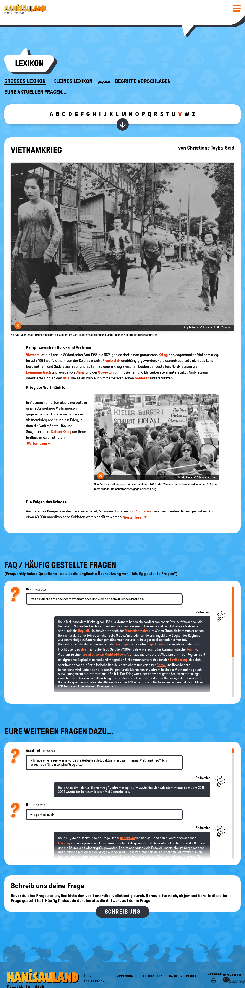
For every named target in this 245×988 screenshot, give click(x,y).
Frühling (64, 843)
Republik (84, 631)
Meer (84, 649)
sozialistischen (93, 654)
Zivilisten (143, 511)
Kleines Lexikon (72, 81)
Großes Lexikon (25, 81)
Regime (191, 649)
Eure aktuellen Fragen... (35, 92)
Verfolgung (123, 644)
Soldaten (142, 378)
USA (66, 378)
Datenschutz (151, 976)
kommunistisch (38, 372)
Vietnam (33, 355)
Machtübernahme (137, 631)
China (80, 372)
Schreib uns (122, 911)
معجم (103, 81)
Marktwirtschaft (117, 654)
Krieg (163, 355)
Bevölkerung (179, 660)
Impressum (124, 976)
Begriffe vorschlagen (143, 81)
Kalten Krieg (61, 432)
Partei (161, 665)
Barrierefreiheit (183, 976)
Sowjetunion (108, 372)
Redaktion (127, 838)
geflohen (156, 644)
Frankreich (111, 360)
